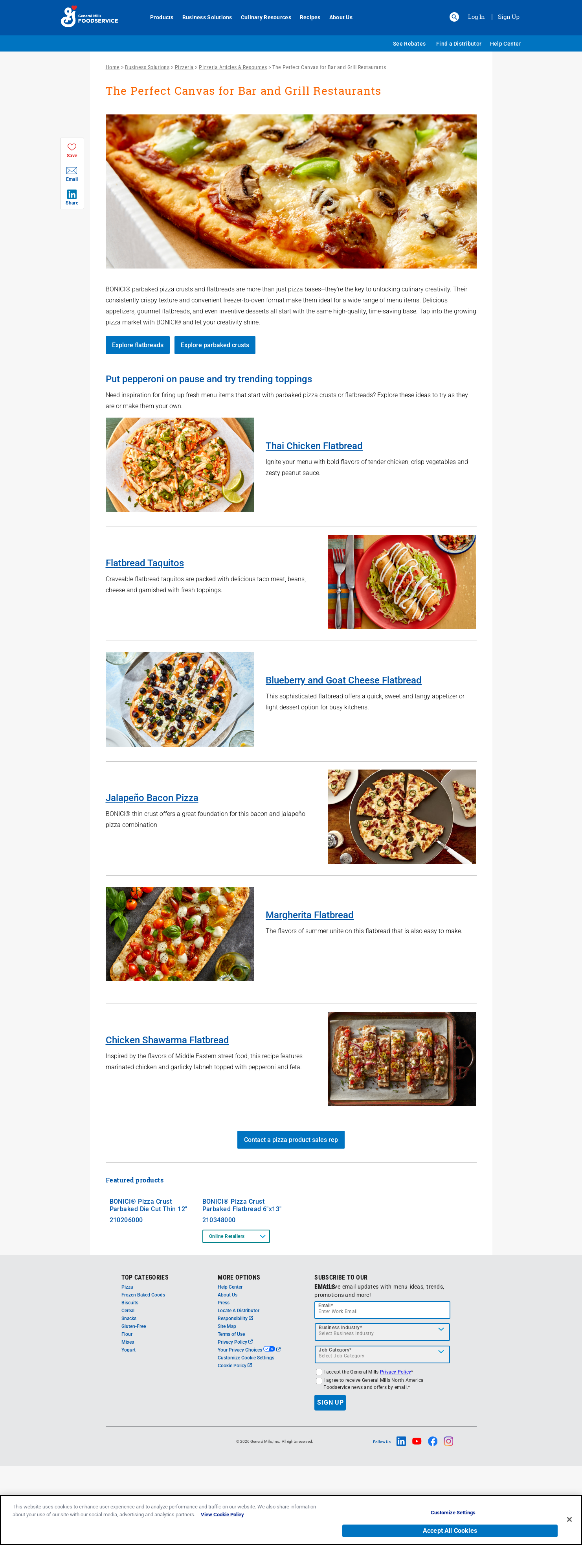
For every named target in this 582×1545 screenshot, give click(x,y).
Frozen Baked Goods (143, 1374)
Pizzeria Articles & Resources (233, 67)
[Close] (569, 1519)
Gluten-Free (133, 1405)
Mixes (127, 1421)
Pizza (127, 1366)
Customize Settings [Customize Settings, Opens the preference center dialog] (453, 1513)
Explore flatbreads (137, 345)
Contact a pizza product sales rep (291, 1140)
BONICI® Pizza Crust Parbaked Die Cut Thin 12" (148, 1284)
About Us (336, 17)
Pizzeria (184, 67)
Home (113, 67)
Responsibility (235, 1397)
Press (223, 1382)
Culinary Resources (262, 17)
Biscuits (129, 1382)
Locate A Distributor (238, 1389)
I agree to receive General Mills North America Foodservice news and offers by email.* (373, 1463)
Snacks (128, 1397)
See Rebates (409, 44)
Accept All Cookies (450, 1530)
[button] (454, 17)
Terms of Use (231, 1413)
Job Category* (335, 1429)
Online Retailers (227, 1315)
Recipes (306, 17)
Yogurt (128, 1429)
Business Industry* (340, 1406)
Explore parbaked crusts (215, 345)
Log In (476, 16)
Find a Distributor (458, 44)
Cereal (127, 1389)
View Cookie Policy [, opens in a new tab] (222, 1514)
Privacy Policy (235, 1421)
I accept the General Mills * (368, 1451)
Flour (126, 1413)
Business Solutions (203, 17)
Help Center (505, 44)
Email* (325, 1384)
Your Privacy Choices (249, 1429)
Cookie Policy (235, 1444)
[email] (382, 1389)
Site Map (227, 1405)
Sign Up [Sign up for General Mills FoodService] (509, 16)
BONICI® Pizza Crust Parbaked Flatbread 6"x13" (242, 1284)
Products (157, 17)
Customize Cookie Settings (246, 1437)
